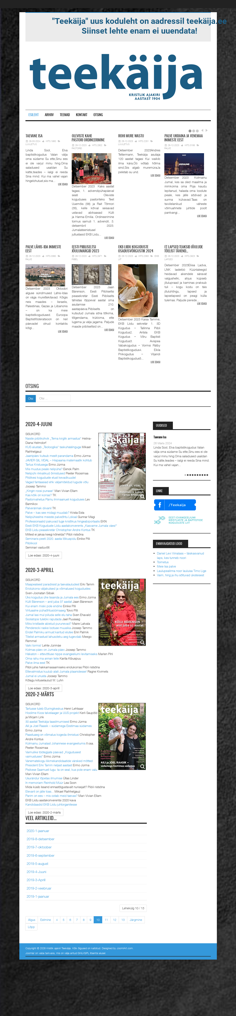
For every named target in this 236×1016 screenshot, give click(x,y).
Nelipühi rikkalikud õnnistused (45, 472)
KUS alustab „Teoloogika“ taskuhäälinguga (53, 446)
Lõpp (31, 926)
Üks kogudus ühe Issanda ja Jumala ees (52, 596)
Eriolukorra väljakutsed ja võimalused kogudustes (57, 588)
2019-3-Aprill (36, 879)
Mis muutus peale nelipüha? (44, 468)
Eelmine (45, 919)
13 (123, 919)
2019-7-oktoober (39, 846)
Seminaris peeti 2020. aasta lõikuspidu (50, 538)
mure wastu (131, 136)
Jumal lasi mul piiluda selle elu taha (48, 614)
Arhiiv (49, 115)
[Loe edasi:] (43, 554)
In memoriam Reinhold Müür (44, 782)
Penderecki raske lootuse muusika (48, 627)
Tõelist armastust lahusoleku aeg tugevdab (53, 636)
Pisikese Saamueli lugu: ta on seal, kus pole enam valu (61, 769)
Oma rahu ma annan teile (42, 657)
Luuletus (31, 144)
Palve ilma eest (35, 662)
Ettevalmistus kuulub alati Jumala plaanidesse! (56, 671)
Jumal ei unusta (35, 675)
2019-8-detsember (40, 838)
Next (206, 130)
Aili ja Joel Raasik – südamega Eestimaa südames (58, 725)
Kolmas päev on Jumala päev (45, 649)
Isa (34, 136)
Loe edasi (63, 184)
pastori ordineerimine (88, 138)
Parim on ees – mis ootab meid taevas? (51, 795)
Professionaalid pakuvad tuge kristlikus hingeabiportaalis (62, 520)
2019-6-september (40, 855)
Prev (202, 130)
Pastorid (77, 148)
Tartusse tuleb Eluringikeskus (44, 707)
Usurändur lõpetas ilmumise (43, 777)
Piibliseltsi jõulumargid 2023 (85, 249)
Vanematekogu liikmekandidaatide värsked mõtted (59, 760)
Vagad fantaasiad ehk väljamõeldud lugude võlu (56, 481)
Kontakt (81, 115)
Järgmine (136, 919)
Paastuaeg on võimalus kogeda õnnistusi (52, 734)
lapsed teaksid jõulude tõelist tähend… (183, 249)
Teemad (65, 115)
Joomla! (29, 952)
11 (106, 919)
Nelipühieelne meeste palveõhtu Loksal (51, 516)
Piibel (75, 259)
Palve (167, 148)
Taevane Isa (160, 436)
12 (114, 919)
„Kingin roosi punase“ (39, 490)
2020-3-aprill (40, 569)
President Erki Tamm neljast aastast (48, 764)
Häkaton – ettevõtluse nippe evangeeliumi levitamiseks (61, 653)
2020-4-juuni (39, 424)
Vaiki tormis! (33, 644)
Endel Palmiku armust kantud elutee (49, 631)
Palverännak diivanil (38, 507)
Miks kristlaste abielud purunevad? (48, 623)
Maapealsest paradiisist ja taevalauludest (52, 583)
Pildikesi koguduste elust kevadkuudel (50, 477)
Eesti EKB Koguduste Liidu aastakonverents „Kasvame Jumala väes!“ (71, 525)
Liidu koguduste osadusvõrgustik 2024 (135, 249)
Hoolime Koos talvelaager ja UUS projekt (52, 712)
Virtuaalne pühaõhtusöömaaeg (45, 609)
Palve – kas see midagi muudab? (47, 511)
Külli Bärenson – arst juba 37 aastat (48, 601)
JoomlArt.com (125, 947)
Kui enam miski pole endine (43, 605)
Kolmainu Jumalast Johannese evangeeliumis (55, 742)
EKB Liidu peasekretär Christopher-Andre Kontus (57, 529)
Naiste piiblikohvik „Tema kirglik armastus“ (53, 437)
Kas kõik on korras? (38, 494)
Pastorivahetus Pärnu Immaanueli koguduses (55, 498)
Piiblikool (31, 542)
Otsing (98, 115)
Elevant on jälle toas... (39, 790)
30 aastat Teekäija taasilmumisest (47, 720)
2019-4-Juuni (36, 871)
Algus (31, 919)
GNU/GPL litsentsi (88, 952)
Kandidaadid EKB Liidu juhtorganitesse (51, 803)
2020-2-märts (40, 694)
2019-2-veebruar (39, 887)
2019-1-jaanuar (38, 896)
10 (98, 919)
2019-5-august (37, 863)
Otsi (30, 398)
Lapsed (168, 259)
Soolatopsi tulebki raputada (43, 618)
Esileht (34, 115)
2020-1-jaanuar (38, 830)
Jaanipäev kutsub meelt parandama (49, 455)
